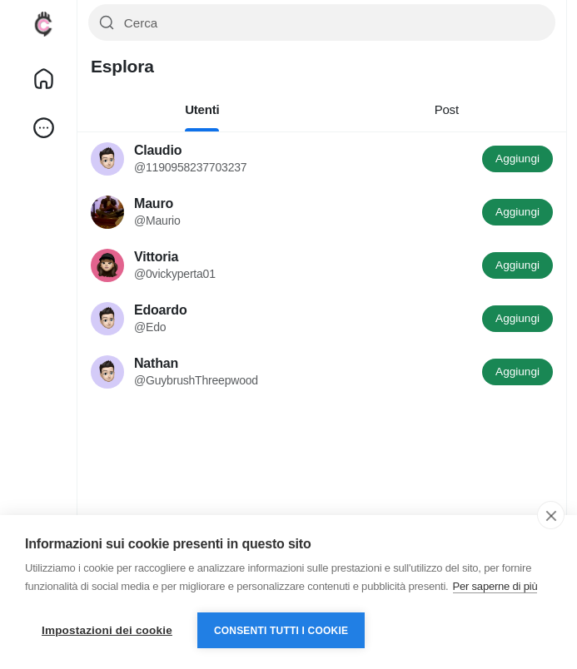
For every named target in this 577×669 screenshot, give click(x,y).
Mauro (153, 203)
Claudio (158, 150)
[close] (551, 515)
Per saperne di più (495, 586)
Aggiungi (517, 158)
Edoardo (160, 310)
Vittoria (156, 257)
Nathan (156, 363)
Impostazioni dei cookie (107, 630)
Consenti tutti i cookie (281, 631)
